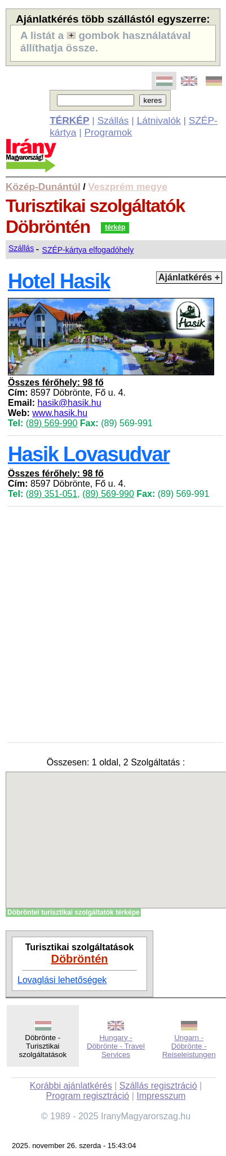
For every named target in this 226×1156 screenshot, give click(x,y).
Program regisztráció (88, 1096)
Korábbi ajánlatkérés (71, 1085)
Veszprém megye (127, 186)
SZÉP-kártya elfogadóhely (88, 249)
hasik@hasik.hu (69, 403)
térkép (115, 227)
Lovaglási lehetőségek (62, 980)
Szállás (113, 120)
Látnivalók (159, 120)
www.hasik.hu (59, 413)
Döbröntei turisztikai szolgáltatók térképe (73, 912)
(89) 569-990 (52, 423)
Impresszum (160, 1096)
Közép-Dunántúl (43, 186)
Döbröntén (79, 958)
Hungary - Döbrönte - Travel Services (116, 1046)
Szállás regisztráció (158, 1085)
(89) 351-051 (52, 494)
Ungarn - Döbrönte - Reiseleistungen (189, 1046)
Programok (108, 132)
